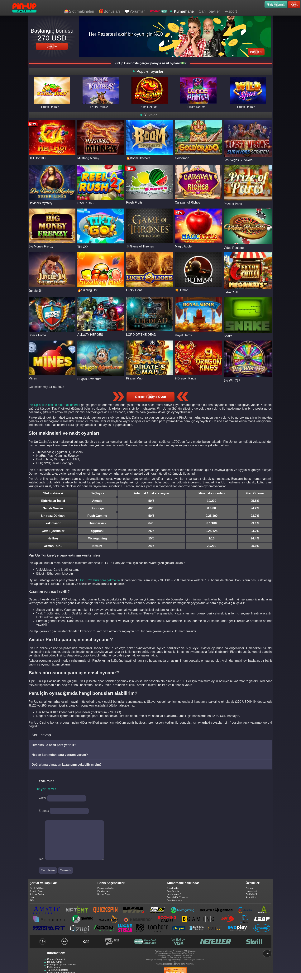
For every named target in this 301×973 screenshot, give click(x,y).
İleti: (41, 859)
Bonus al (256, 52)
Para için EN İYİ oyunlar (177, 897)
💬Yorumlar (135, 11)
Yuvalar (150, 115)
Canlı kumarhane (174, 900)
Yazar (42, 798)
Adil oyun (250, 888)
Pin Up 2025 (251, 894)
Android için (251, 897)
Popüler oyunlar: (150, 71)
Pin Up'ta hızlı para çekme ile (100, 580)
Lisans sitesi (251, 891)
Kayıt (294, 4)
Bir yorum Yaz (46, 789)
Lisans (32, 897)
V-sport (231, 11)
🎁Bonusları (109, 11)
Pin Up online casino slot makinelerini (54, 405)
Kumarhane (184, 11)
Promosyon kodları (106, 888)
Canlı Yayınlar (173, 891)
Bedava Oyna (104, 894)
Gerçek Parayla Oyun (150, 396)
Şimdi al (52, 46)
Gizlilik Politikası (37, 888)
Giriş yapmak (276, 4)
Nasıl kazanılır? (174, 894)
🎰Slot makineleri (79, 11)
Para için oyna (104, 891)
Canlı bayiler (209, 11)
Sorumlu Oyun (36, 891)
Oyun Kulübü (173, 888)
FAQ (32, 900)
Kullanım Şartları (37, 894)
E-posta (44, 810)
